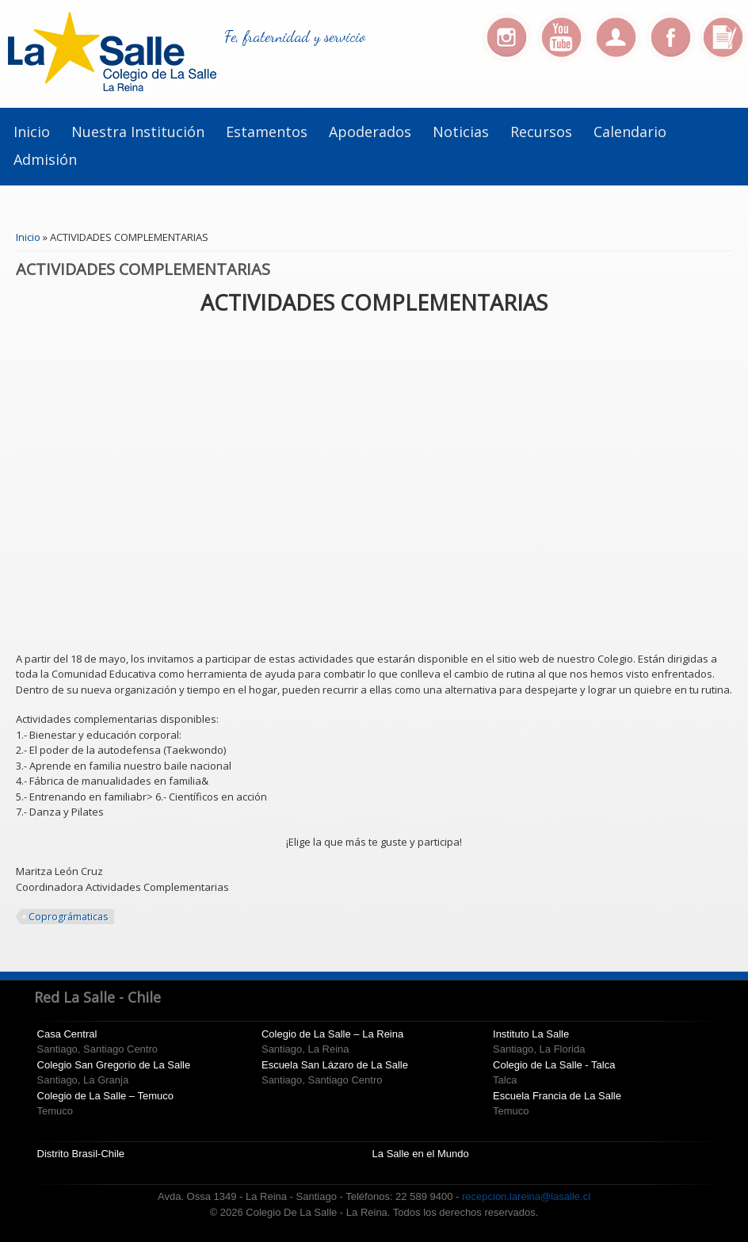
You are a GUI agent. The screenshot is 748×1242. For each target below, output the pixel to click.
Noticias (461, 131)
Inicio (31, 131)
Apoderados (370, 131)
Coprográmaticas (68, 916)
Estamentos (266, 131)
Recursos (541, 131)
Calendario (629, 131)
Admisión (45, 159)
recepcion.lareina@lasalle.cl (526, 1196)
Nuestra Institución (137, 131)
